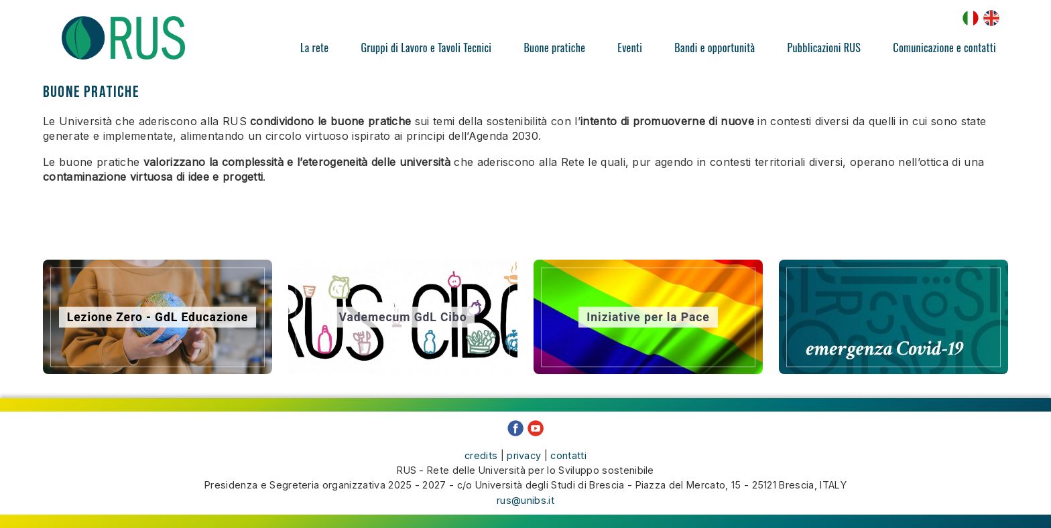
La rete (314, 47)
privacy (524, 455)
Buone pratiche (554, 47)
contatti (568, 455)
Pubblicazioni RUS (824, 47)
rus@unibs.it (525, 500)
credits (481, 455)
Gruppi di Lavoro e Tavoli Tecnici (426, 47)
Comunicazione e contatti (944, 47)
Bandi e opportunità (714, 47)
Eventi (629, 47)
